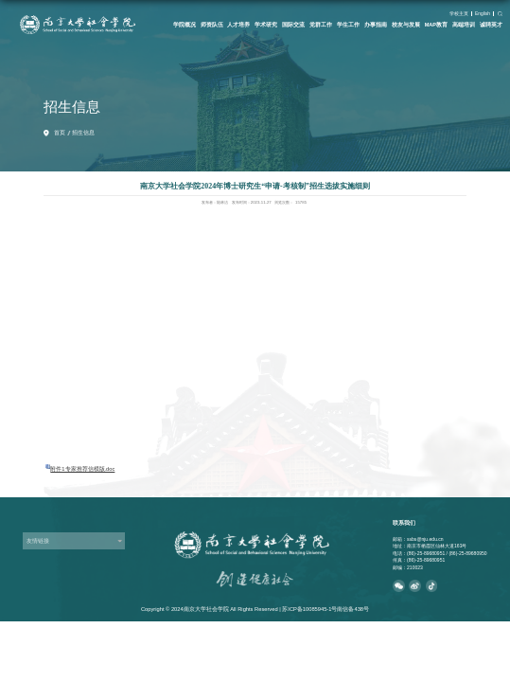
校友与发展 (406, 24)
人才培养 (238, 24)
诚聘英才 (491, 24)
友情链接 (37, 541)
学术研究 (266, 24)
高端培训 (463, 24)
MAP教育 (436, 24)
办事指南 (375, 24)
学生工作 (348, 24)
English (482, 13)
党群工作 (320, 24)
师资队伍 (212, 24)
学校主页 (458, 13)
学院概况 (184, 24)
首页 (59, 132)
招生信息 (83, 132)
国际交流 (293, 24)
